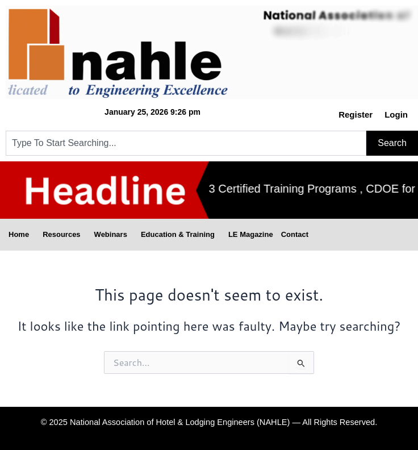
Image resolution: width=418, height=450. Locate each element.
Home (22, 234)
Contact (294, 234)
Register (355, 114)
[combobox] (186, 143)
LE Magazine (250, 234)
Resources (64, 234)
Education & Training (180, 234)
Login (396, 114)
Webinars (113, 234)
